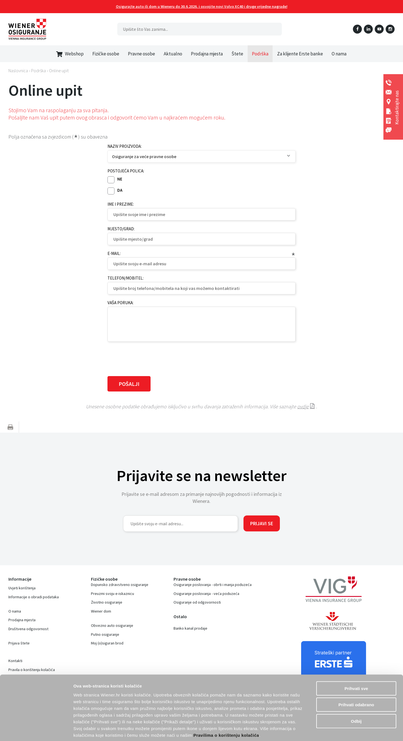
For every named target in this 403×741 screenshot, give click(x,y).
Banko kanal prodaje (190, 628)
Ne (119, 179)
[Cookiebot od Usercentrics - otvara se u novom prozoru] (36, 730)
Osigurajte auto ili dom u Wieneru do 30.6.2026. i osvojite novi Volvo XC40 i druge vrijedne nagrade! (201, 6)
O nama (339, 54)
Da (119, 190)
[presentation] (150, 358)
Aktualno (173, 54)
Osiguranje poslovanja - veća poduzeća (206, 593)
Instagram (390, 29)
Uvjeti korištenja (22, 587)
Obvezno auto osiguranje (112, 625)
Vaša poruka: (120, 302)
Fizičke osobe (105, 54)
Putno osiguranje (105, 634)
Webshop (70, 54)
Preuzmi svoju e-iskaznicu (112, 593)
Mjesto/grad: (121, 228)
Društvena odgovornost (28, 628)
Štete (237, 54)
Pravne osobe (141, 54)
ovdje (303, 406)
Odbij (356, 693)
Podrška (260, 54)
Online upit (59, 70)
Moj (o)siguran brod (107, 643)
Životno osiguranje (106, 602)
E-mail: (114, 253)
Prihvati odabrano (356, 677)
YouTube (379, 29)
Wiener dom (101, 611)
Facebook (357, 29)
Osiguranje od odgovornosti (197, 602)
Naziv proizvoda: (124, 146)
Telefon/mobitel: (125, 278)
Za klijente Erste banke (300, 54)
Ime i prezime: (120, 204)
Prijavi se (261, 523)
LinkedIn (368, 29)
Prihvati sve (356, 660)
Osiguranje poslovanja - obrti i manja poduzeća (213, 584)
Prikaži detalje (329, 730)
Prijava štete (19, 643)
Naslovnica (18, 70)
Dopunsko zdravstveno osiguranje (119, 584)
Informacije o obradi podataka (33, 596)
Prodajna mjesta (207, 54)
